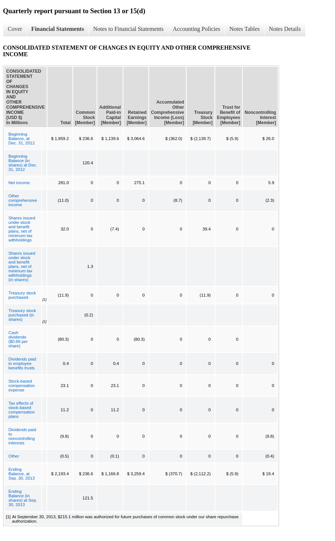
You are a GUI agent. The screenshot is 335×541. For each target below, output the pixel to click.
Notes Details (285, 29)
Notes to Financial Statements (128, 29)
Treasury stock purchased (22, 295)
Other (13, 456)
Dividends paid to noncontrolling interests (22, 436)
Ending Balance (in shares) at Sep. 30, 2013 (22, 498)
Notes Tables (245, 29)
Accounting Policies (196, 29)
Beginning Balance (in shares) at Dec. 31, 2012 (22, 163)
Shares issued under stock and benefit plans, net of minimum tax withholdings (21, 229)
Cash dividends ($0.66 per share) (18, 339)
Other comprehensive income (22, 200)
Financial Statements (57, 29)
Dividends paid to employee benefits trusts (22, 363)
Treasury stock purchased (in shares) (22, 315)
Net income (19, 182)
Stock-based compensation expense (21, 385)
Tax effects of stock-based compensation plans (21, 410)
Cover (15, 29)
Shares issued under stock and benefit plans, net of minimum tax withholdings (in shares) (21, 266)
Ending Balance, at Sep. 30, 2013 (21, 473)
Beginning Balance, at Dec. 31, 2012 (21, 138)
